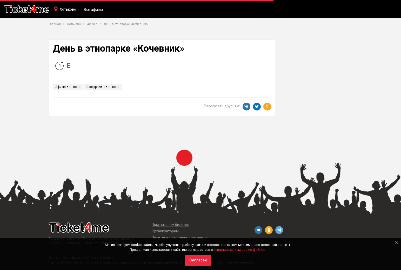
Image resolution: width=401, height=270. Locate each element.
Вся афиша (93, 10)
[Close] (396, 242)
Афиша (92, 24)
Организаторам (165, 231)
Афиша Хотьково (67, 87)
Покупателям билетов (170, 225)
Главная (55, 24)
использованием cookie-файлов (239, 250)
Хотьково (68, 9)
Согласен (198, 260)
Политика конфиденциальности (179, 238)
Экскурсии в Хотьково (102, 87)
